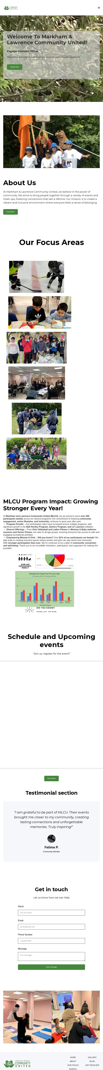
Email (20, 920)
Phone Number (25, 934)
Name (21, 906)
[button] (99, 8)
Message (22, 949)
